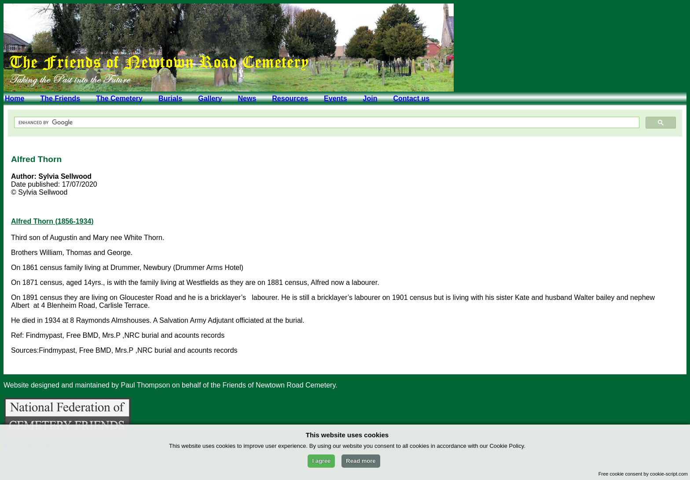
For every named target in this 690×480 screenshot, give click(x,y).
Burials (170, 98)
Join (370, 98)
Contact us (411, 98)
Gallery (210, 98)
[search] (325, 122)
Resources (290, 98)
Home (14, 98)
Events (335, 98)
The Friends (60, 98)
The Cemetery (119, 98)
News (247, 98)
